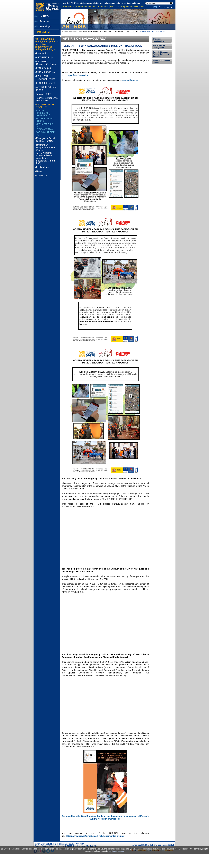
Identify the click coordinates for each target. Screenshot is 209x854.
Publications (42, 167)
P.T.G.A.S (114, 7)
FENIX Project (43, 68)
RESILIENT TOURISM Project (45, 77)
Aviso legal (137, 845)
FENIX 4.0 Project (45, 83)
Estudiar (44, 21)
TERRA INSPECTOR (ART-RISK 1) (43, 112)
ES (154, 7)
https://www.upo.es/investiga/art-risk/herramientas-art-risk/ (95, 836)
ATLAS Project (43, 94)
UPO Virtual (42, 32)
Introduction (42, 53)
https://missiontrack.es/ (78, 75)
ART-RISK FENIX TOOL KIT (126, 31)
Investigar (45, 26)
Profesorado (102, 7)
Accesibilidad (168, 845)
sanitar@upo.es (130, 80)
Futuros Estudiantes (85, 7)
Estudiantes (68, 7)
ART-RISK (74, 26)
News (39, 171)
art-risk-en (108, 31)
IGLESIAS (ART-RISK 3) (45, 119)
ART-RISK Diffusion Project (46, 88)
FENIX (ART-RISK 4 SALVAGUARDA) (45, 126)
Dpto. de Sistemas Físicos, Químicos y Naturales (161, 54)
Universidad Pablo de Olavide (161, 62)
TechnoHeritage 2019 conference (47, 99)
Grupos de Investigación (158, 40)
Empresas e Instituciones (133, 7)
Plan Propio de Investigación (159, 46)
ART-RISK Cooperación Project (46, 62)
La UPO (44, 16)
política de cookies (116, 851)
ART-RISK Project (45, 57)
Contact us (41, 175)
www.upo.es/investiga (92, 31)
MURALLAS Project (46, 72)
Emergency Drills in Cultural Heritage (46, 139)
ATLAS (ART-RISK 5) (46, 133)
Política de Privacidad (152, 845)
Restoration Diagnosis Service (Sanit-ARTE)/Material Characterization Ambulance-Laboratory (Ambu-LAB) (45, 154)
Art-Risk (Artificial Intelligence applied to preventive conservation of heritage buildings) (101, 3)
